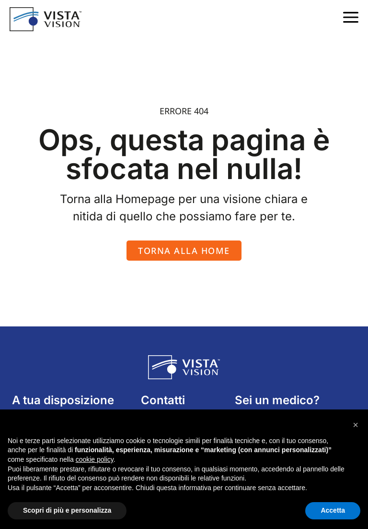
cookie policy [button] (95, 459)
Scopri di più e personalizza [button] (67, 510)
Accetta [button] (333, 510)
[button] (355, 425)
